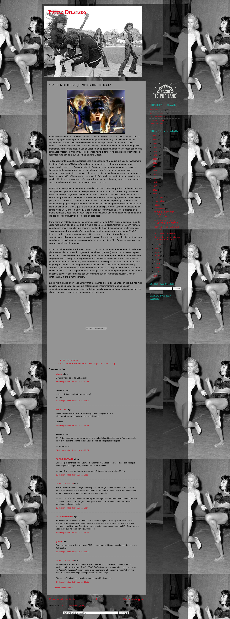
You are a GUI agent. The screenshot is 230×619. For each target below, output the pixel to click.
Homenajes (94, 363)
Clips (61, 363)
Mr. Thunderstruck (64, 517)
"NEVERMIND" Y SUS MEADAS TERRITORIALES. (164, 214)
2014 (155, 182)
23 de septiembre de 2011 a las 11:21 (72, 381)
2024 (155, 143)
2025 (155, 140)
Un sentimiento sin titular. (165, 233)
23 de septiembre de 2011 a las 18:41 (72, 425)
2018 (155, 167)
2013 (155, 186)
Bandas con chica (157, 113)
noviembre (160, 201)
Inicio (99, 599)
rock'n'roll (104, 363)
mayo (157, 256)
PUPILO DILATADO (65, 459)
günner (59, 374)
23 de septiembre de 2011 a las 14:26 (72, 401)
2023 (155, 147)
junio (157, 252)
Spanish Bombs (156, 124)
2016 (155, 174)
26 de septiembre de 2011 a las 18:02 (72, 552)
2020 (155, 159)
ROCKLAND (61, 409)
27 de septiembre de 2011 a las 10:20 (72, 582)
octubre (158, 205)
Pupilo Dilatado (67, 12)
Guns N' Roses (70, 363)
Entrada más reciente (62, 599)
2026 (155, 136)
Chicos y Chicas (156, 120)
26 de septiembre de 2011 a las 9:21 (72, 475)
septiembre (160, 209)
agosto (158, 244)
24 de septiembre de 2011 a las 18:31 (72, 450)
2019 (155, 163)
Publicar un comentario (63, 588)
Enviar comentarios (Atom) (73, 605)
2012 (155, 190)
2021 (155, 155)
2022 (155, 151)
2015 (155, 178)
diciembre (159, 197)
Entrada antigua (133, 599)
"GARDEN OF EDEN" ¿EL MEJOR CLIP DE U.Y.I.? (166, 222)
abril (157, 260)
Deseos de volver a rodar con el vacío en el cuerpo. (167, 238)
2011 (155, 194)
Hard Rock (83, 363)
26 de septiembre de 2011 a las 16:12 (72, 532)
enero (157, 271)
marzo (158, 263)
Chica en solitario (157, 117)
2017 (155, 170)
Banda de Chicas (157, 110)
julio (157, 248)
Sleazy (112, 363)
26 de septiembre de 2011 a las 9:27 (72, 508)
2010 (155, 276)
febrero (158, 267)
